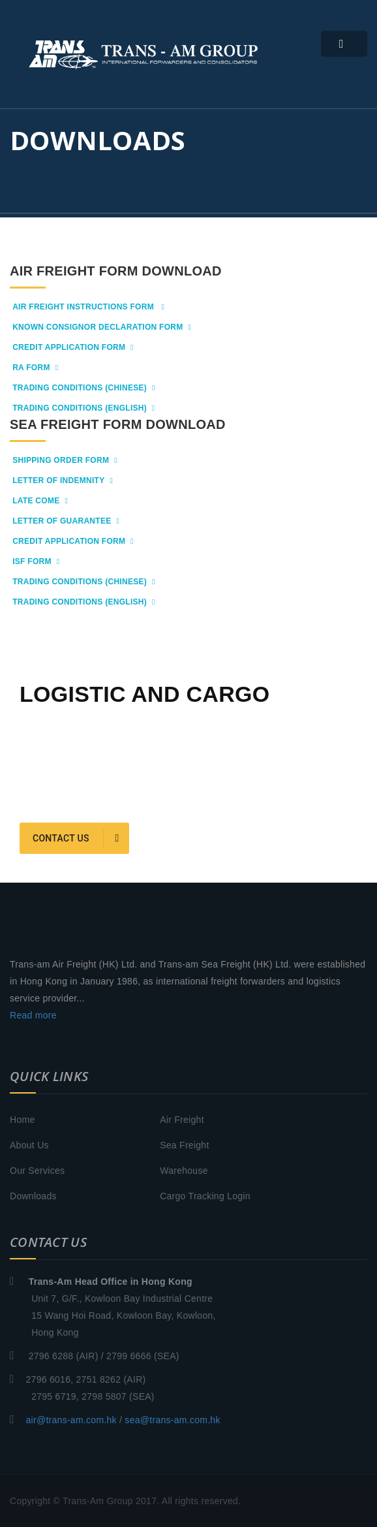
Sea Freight (184, 1145)
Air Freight (182, 1119)
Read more (33, 1015)
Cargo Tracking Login (205, 1196)
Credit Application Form (73, 541)
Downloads (33, 1196)
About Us (29, 1145)
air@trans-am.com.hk (71, 1420)
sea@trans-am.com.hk (172, 1420)
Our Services (37, 1170)
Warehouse (184, 1170)
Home (22, 1119)
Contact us (76, 838)
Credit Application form (73, 347)
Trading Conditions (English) (83, 408)
